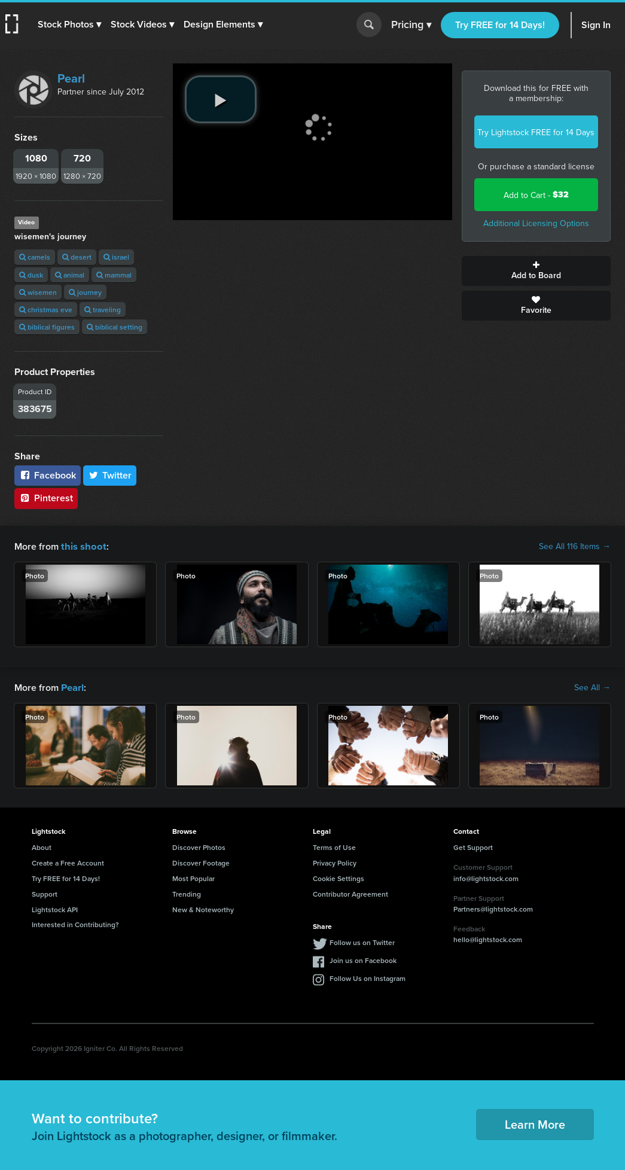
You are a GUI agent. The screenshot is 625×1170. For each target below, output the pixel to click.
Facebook (47, 475)
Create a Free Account (68, 862)
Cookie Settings (338, 877)
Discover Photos (198, 846)
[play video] (221, 99)
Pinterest (46, 498)
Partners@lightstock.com (493, 908)
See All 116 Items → (575, 546)
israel (116, 257)
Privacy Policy (334, 862)
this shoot (82, 546)
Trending (186, 893)
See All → (592, 687)
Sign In (596, 25)
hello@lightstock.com (487, 938)
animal (69, 275)
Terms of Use (334, 846)
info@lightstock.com (486, 877)
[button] (70, 24)
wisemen (38, 292)
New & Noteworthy (203, 908)
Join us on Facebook (363, 959)
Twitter (110, 475)
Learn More (535, 1123)
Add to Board (536, 271)
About (41, 846)
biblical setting (114, 327)
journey (85, 292)
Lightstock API (55, 908)
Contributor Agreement (350, 893)
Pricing (411, 25)
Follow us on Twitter (362, 941)
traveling (102, 309)
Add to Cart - (536, 194)
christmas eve (45, 309)
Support (44, 893)
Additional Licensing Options (536, 223)
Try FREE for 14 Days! (500, 25)
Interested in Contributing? (75, 923)
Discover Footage (201, 862)
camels (34, 257)
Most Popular (193, 877)
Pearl (71, 78)
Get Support (473, 846)
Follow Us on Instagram (368, 977)
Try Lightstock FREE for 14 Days (535, 132)
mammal (114, 275)
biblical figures (47, 327)
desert (77, 257)
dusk (31, 275)
